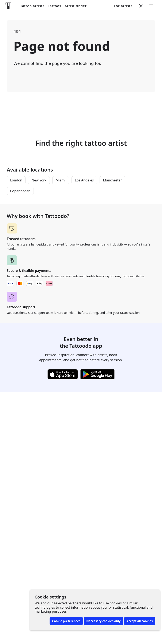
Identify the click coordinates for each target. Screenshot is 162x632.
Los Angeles (84, 180)
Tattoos (54, 6)
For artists (123, 6)
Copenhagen (20, 191)
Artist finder (76, 6)
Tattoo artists (32, 6)
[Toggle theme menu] (141, 6)
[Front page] (8, 6)
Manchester (112, 180)
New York (38, 180)
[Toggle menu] (151, 6)
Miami (61, 180)
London (16, 180)
